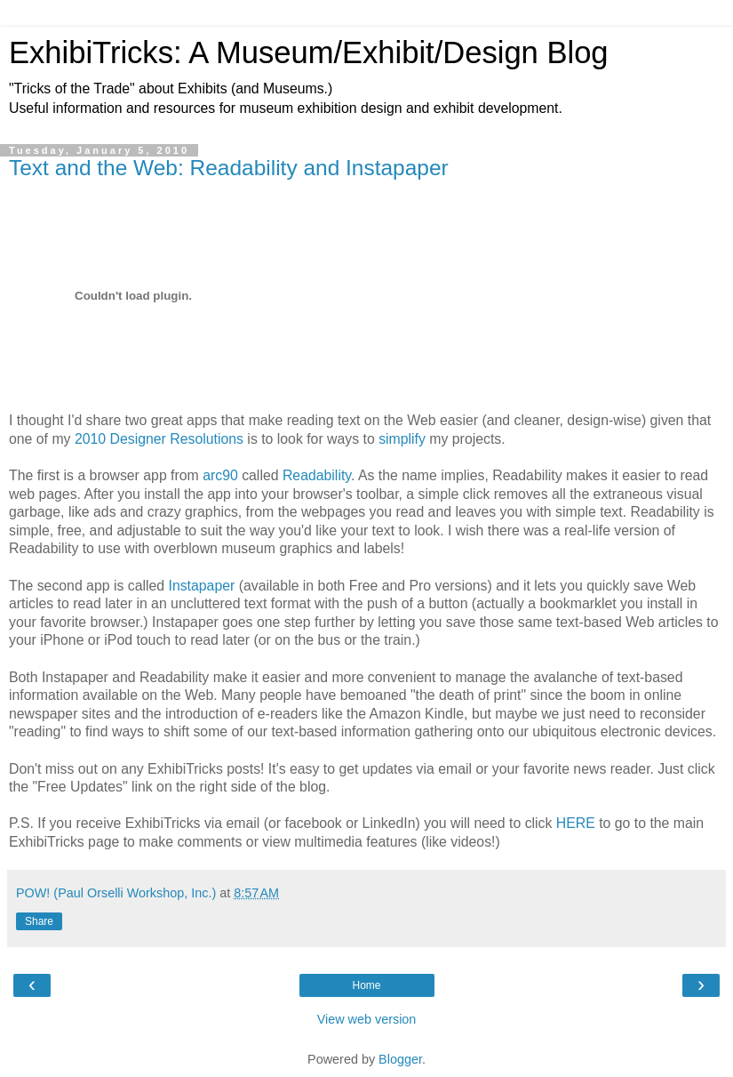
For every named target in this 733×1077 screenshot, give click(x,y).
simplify (402, 438)
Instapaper (202, 585)
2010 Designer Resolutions (161, 438)
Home (366, 985)
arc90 (220, 475)
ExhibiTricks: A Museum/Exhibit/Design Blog (309, 52)
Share (39, 921)
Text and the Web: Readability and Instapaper (229, 168)
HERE (575, 823)
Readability (317, 475)
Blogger (400, 1059)
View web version (367, 1019)
